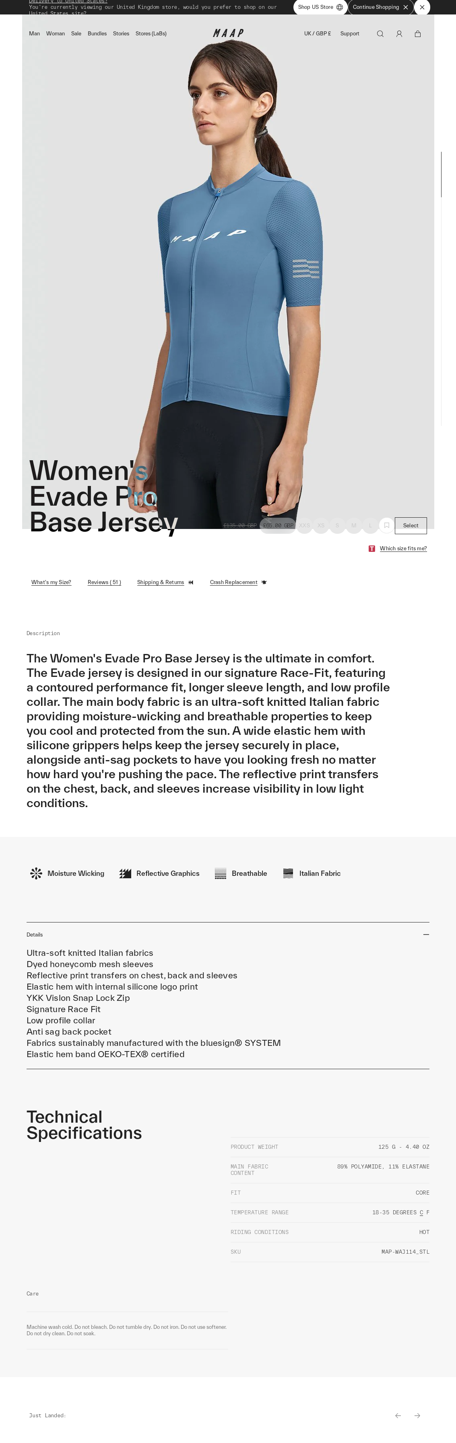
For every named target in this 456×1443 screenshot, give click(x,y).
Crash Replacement (238, 585)
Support (349, 37)
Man (34, 37)
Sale (76, 37)
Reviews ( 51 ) (105, 585)
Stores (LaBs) (151, 37)
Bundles (97, 37)
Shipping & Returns (165, 585)
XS (321, 528)
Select (411, 528)
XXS (304, 528)
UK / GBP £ (317, 37)
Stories (121, 37)
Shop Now (270, 9)
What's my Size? (51, 585)
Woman (55, 37)
